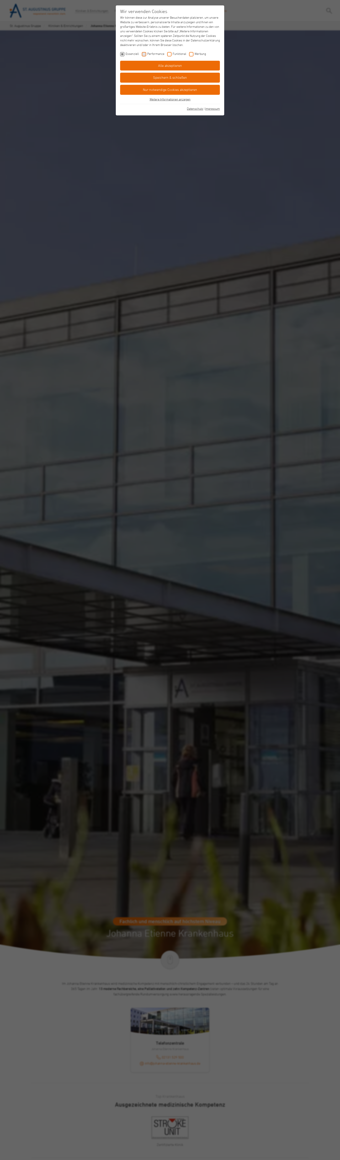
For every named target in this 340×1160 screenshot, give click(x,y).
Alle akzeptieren (170, 65)
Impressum (212, 108)
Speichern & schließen (170, 77)
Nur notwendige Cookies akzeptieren (170, 90)
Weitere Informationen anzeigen (170, 99)
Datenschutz (195, 108)
